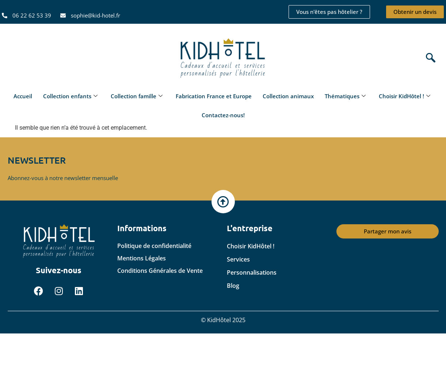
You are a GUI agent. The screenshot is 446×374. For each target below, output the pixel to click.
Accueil (23, 96)
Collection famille (137, 96)
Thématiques (345, 96)
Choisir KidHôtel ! (404, 96)
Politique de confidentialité (154, 246)
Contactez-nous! (223, 115)
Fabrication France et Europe (214, 96)
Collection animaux (288, 96)
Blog (233, 286)
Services (238, 259)
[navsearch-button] (428, 58)
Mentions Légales (141, 258)
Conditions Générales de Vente (160, 271)
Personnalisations (252, 272)
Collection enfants (70, 96)
